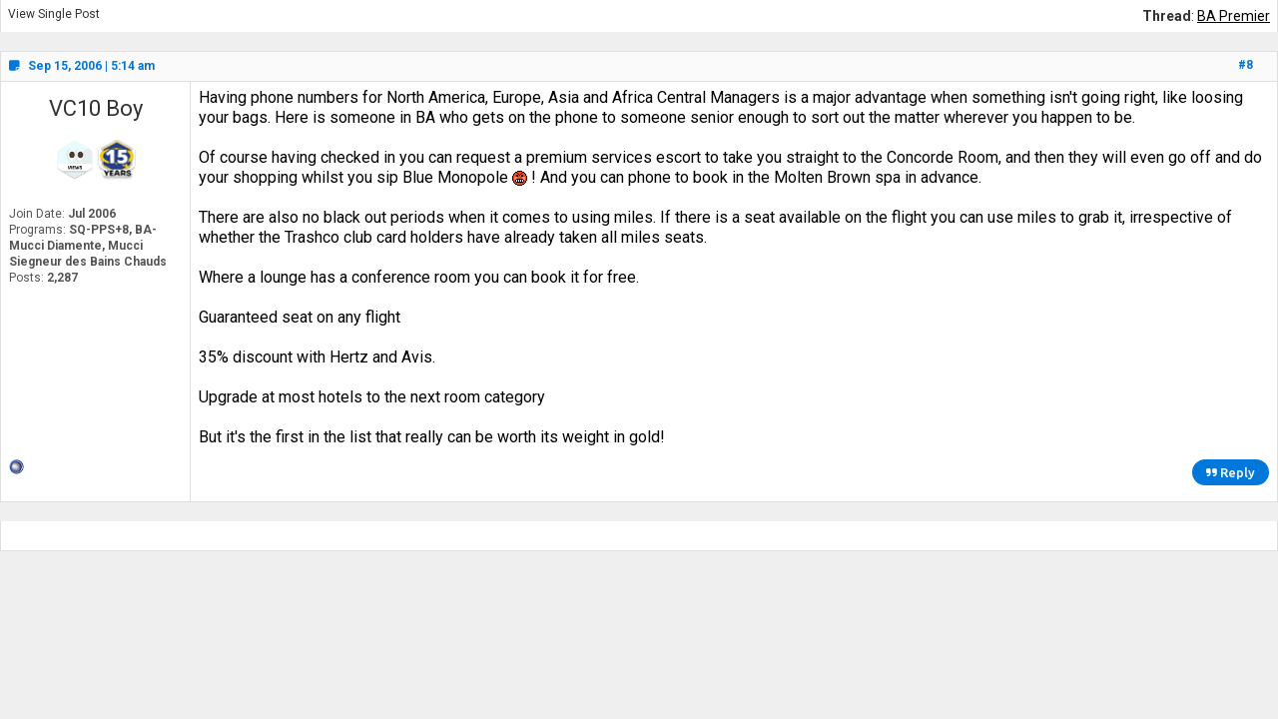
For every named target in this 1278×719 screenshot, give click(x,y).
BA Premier (1233, 16)
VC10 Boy (96, 108)
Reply (1230, 472)
